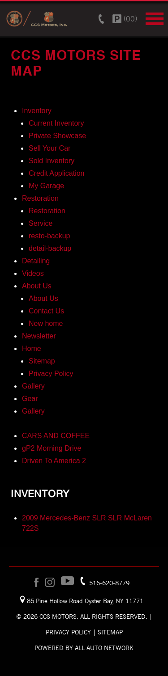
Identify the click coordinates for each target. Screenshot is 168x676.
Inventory (37, 110)
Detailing (36, 261)
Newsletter (39, 336)
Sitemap (42, 361)
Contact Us (46, 311)
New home (46, 323)
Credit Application (57, 173)
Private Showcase (57, 135)
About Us (37, 286)
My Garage (46, 186)
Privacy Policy (51, 373)
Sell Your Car (49, 148)
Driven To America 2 (54, 461)
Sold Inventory (51, 161)
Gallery (33, 386)
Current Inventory (56, 123)
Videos (33, 273)
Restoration (40, 198)
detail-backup (50, 248)
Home (31, 348)
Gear (30, 398)
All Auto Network (104, 647)
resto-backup (49, 236)
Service (40, 223)
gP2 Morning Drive (52, 448)
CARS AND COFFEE (56, 435)
